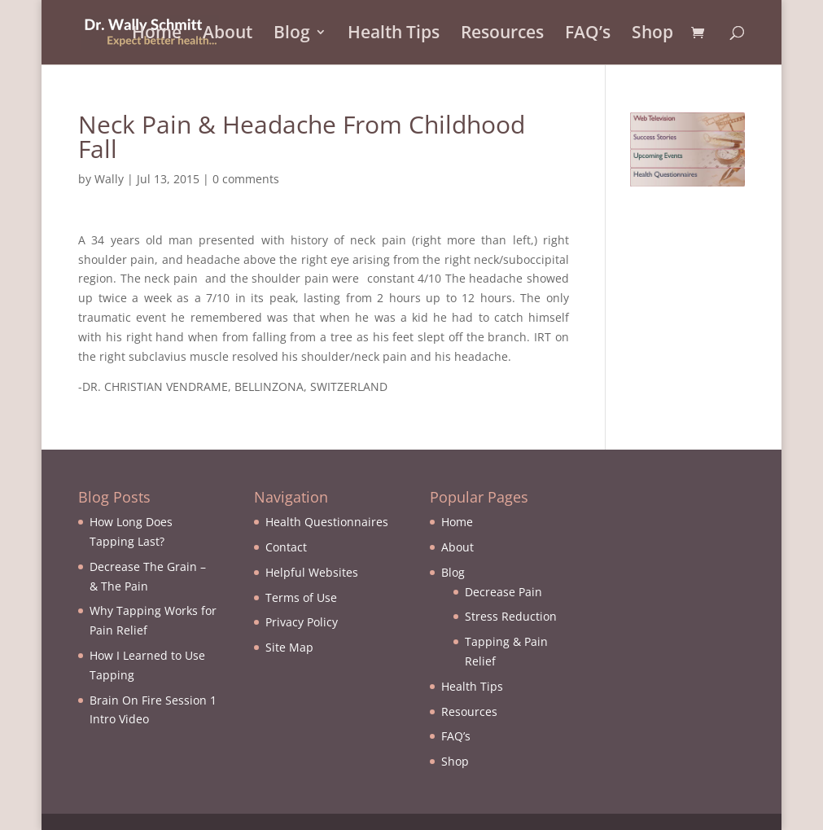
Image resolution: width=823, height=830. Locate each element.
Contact (286, 547)
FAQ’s (588, 35)
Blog (292, 35)
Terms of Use (301, 597)
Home (157, 35)
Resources (502, 35)
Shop (652, 35)
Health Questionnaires (326, 521)
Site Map (289, 647)
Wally (109, 179)
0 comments (245, 179)
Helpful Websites (311, 572)
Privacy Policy (301, 622)
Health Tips (394, 35)
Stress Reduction (511, 616)
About (227, 35)
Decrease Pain (503, 591)
